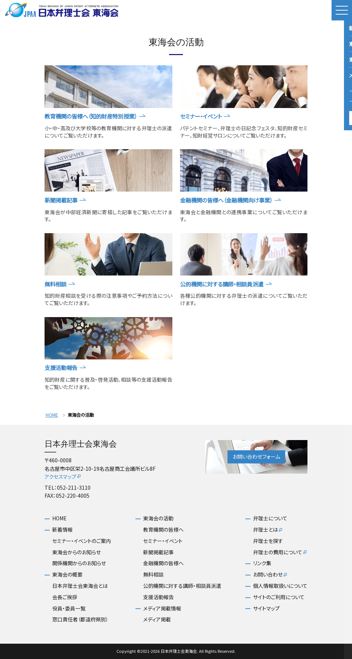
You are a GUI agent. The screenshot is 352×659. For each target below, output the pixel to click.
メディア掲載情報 (162, 608)
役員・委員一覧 (68, 608)
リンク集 (262, 563)
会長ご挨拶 (64, 597)
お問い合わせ (270, 574)
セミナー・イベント (163, 540)
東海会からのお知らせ (76, 552)
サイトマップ (266, 608)
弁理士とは (268, 529)
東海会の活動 (158, 518)
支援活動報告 (158, 597)
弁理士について (270, 518)
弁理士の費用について (280, 552)
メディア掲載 (157, 619)
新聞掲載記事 (158, 552)
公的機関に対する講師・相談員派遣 (182, 585)
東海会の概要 (67, 574)
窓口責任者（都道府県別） (80, 619)
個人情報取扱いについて (280, 585)
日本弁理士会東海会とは (80, 585)
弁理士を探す (268, 540)
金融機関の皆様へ (163, 563)
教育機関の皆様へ (163, 529)
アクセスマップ (63, 476)
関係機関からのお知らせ (79, 563)
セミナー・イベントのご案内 (81, 540)
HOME (52, 415)
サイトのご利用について (279, 597)
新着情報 (62, 529)
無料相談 (153, 574)
